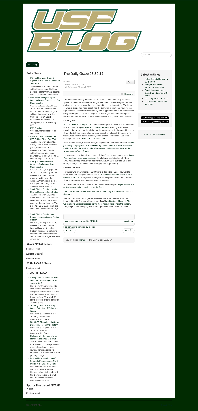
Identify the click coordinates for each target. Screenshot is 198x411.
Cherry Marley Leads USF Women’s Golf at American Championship (42, 164)
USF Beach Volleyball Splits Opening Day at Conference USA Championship (45, 100)
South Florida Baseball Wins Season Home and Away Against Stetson (44, 217)
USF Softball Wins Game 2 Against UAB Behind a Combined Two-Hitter (45, 81)
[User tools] (130, 82)
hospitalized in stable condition (95, 127)
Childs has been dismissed (93, 138)
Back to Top (166, 405)
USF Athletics (36, 128)
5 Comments (128, 94)
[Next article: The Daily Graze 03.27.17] (129, 230)
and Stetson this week (116, 201)
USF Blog (32, 65)
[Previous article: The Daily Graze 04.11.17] (69, 230)
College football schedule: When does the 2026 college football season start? (44, 280)
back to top (128, 221)
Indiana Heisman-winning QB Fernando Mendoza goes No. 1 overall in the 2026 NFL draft (44, 361)
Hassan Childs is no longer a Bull (78, 124)
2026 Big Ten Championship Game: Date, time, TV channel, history (44, 308)
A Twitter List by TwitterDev (153, 134)
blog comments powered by (81, 221)
